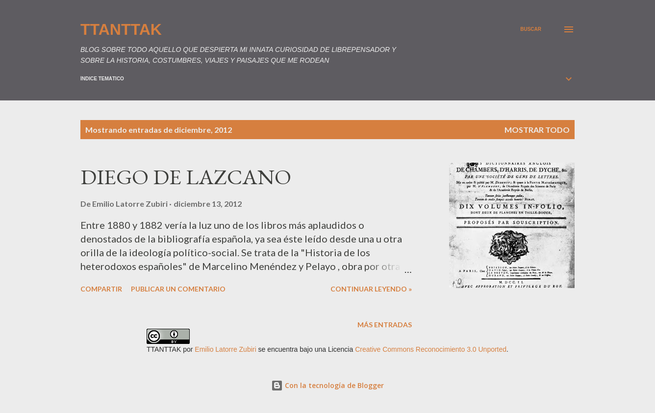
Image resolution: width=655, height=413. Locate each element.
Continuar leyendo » (371, 289)
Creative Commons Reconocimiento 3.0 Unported (430, 349)
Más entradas (384, 324)
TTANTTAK (121, 29)
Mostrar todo (537, 129)
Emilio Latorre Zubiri (225, 349)
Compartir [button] (101, 289)
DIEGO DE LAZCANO (185, 177)
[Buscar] (530, 29)
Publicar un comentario (178, 289)
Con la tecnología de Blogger (327, 385)
